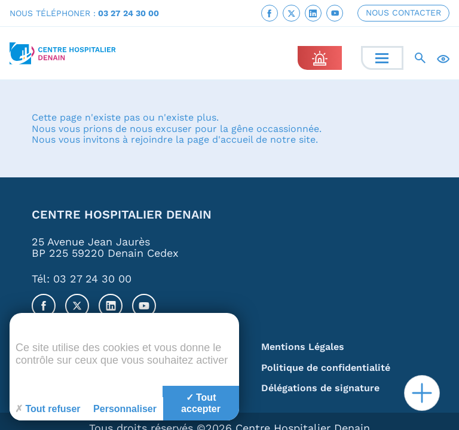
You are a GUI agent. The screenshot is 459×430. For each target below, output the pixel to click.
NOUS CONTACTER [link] (403, 12)
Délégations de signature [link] (320, 388)
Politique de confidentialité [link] (325, 368)
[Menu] (381, 58)
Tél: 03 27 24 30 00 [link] (81, 278)
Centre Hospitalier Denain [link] (122, 215)
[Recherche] (420, 58)
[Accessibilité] (443, 58)
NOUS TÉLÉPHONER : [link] (84, 13)
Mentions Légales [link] (302, 347)
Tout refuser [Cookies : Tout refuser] (47, 408)
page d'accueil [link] (220, 140)
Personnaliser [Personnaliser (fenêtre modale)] (125, 409)
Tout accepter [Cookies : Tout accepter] (201, 403)
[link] (269, 13)
